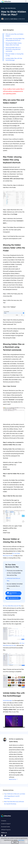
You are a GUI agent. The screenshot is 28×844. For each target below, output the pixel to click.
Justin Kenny (13, 19)
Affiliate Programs (6, 829)
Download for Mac (13, 593)
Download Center (5, 826)
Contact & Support (6, 823)
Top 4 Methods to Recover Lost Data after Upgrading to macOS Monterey (14, 796)
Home (2, 8)
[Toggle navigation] (26, 1)
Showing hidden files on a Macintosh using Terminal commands (13, 49)
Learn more (21, 840)
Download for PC (14, 598)
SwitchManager (7, 700)
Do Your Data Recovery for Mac (12, 606)
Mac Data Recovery (10, 8)
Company (3, 820)
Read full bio (13, 779)
